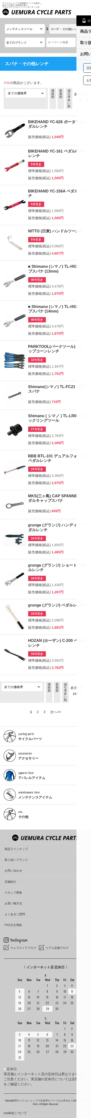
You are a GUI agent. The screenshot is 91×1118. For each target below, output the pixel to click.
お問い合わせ (13, 870)
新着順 (60, 94)
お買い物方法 (13, 903)
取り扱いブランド (16, 860)
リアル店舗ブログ (57, 948)
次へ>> (55, 712)
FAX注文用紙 (13, 925)
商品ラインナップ (16, 849)
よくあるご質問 (15, 914)
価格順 (52, 94)
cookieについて (15, 1113)
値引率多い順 (69, 98)
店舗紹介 (10, 881)
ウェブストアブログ (23, 948)
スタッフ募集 (13, 892)
